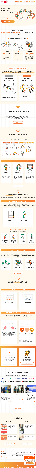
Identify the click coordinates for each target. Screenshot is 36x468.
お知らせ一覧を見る (5, 457)
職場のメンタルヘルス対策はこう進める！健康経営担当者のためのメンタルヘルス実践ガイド (29, 437)
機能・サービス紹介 (8, 4)
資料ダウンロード (19, 1)
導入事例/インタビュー (21, 4)
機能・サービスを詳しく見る (17, 186)
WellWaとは (2, 4)
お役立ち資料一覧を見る (9, 443)
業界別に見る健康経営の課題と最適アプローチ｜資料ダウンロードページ (12, 437)
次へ (19, 405)
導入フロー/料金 (15, 4)
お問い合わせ (32, 1)
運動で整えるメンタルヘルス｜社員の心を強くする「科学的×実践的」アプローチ (29, 431)
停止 (1, 405)
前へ (16, 405)
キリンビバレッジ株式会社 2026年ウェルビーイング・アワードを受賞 (24, 453)
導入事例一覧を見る (18, 408)
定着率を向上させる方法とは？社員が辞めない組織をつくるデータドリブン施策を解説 (29, 426)
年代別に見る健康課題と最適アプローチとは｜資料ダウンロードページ (12, 426)
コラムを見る (26, 443)
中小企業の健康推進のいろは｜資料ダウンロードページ (12, 431)
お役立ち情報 (32, 4)
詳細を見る (8, 401)
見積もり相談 (26, 1)
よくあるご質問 (28, 4)
